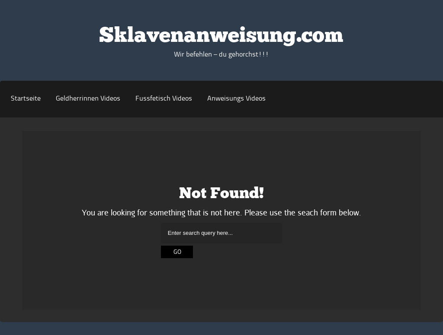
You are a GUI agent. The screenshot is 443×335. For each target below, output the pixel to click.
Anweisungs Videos (236, 98)
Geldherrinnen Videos (88, 98)
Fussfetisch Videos (163, 98)
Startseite (26, 98)
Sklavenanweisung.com (221, 36)
